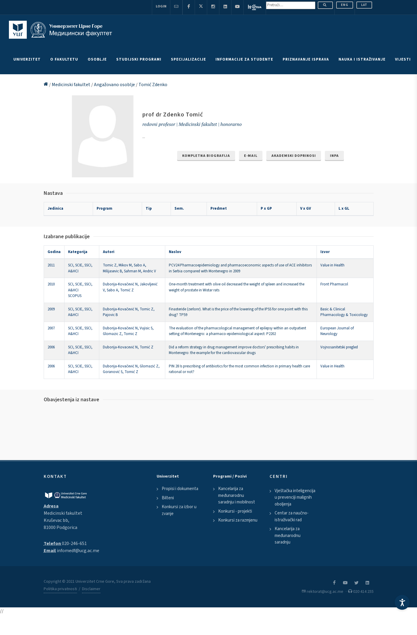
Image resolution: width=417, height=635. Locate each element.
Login (161, 6)
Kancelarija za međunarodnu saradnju (287, 535)
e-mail (250, 155)
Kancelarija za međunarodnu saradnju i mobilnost (236, 495)
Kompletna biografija (206, 155)
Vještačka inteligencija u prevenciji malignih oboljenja (295, 497)
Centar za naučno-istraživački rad (292, 516)
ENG (344, 5)
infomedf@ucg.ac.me (78, 550)
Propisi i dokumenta (180, 489)
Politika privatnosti (60, 589)
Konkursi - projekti (235, 511)
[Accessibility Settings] (402, 602)
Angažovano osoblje (115, 84)
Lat (364, 5)
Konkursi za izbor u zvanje (179, 510)
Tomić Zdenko (153, 84)
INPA (334, 155)
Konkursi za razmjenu (237, 520)
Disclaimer (91, 589)
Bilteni (168, 498)
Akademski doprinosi (293, 155)
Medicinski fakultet (71, 84)
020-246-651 (74, 543)
